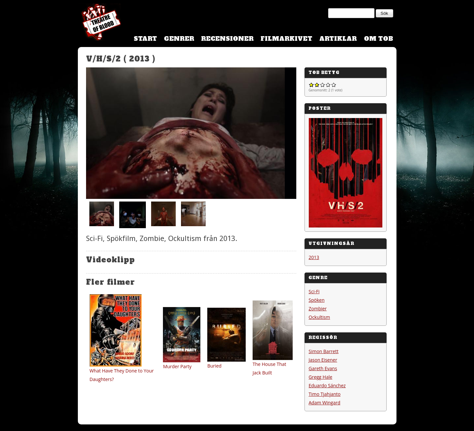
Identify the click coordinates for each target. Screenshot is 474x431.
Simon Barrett (324, 351)
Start (145, 39)
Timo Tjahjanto (325, 394)
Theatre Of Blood (99, 23)
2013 (314, 257)
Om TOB (378, 39)
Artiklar (338, 39)
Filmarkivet (286, 39)
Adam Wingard (325, 402)
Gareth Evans (323, 368)
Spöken (317, 300)
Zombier (318, 308)
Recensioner (227, 39)
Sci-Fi (314, 291)
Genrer (179, 39)
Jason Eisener (323, 360)
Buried (214, 366)
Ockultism (319, 317)
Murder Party (177, 366)
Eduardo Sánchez (327, 385)
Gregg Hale (320, 377)
